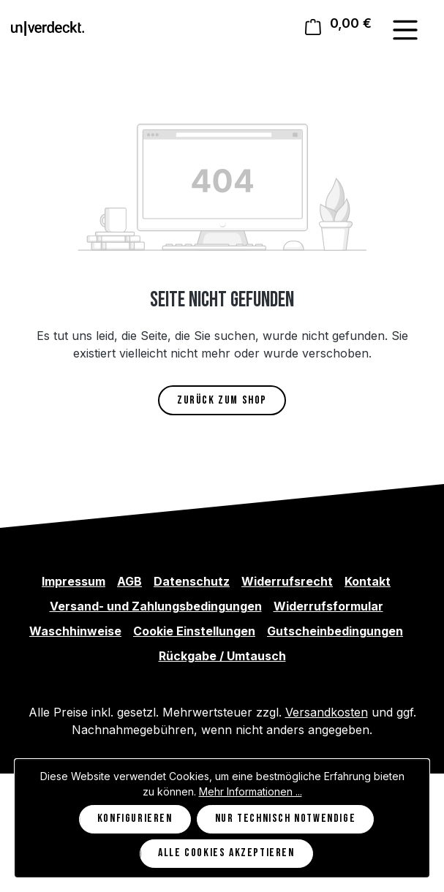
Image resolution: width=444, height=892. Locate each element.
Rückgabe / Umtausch (222, 656)
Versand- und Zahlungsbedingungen (156, 606)
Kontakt (368, 581)
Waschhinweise (75, 631)
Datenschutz (192, 581)
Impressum (73, 581)
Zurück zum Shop (222, 400)
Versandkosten (326, 712)
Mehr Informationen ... (250, 791)
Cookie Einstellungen (194, 631)
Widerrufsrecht (287, 581)
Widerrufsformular (328, 606)
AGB (129, 581)
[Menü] (405, 29)
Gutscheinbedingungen (335, 631)
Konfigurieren (135, 818)
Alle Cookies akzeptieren (226, 853)
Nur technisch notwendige (285, 818)
